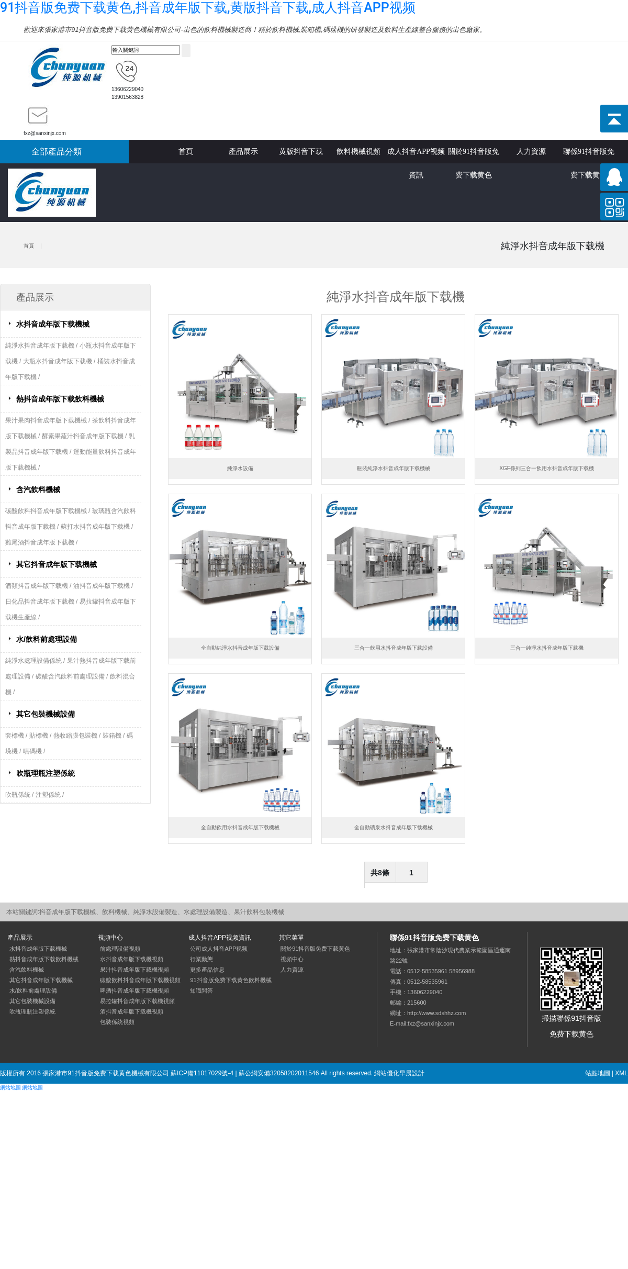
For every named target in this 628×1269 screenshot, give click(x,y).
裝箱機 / (115, 735)
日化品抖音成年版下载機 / (42, 601)
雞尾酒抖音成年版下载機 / (41, 542)
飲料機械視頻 (358, 151)
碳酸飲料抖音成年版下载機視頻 (140, 980)
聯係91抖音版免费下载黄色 (588, 155)
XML (621, 1073)
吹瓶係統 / (20, 794)
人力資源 (531, 151)
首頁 (185, 151)
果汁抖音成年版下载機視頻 (134, 969)
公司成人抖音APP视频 (219, 948)
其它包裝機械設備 (45, 714)
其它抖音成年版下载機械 (56, 564)
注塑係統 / (50, 794)
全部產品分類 (56, 151)
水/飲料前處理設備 (46, 639)
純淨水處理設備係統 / (36, 660)
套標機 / (17, 735)
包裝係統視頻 (117, 1022)
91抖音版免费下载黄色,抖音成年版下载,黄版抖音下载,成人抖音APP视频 (208, 7)
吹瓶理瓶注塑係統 (45, 773)
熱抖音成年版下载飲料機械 (60, 399)
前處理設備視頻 (120, 948)
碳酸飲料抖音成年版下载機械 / (48, 511)
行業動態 (201, 959)
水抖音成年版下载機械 (52, 324)
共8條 (380, 873)
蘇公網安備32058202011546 (279, 1073)
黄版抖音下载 (301, 151)
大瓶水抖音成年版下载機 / (60, 361)
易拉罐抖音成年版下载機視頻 (137, 1001)
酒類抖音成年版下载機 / (39, 585)
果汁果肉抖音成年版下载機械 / (48, 420)
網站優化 (386, 1073)
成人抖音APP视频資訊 (416, 155)
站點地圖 (597, 1073)
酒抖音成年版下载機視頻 (131, 1011)
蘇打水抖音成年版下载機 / (97, 526)
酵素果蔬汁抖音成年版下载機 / (85, 436)
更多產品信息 (207, 969)
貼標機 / (41, 735)
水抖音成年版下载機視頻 (131, 959)
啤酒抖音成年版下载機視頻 (134, 990)
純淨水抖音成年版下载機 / (42, 345)
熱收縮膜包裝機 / (78, 735)
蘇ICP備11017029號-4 (202, 1073)
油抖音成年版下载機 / (103, 585)
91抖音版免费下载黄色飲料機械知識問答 (230, 985)
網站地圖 (10, 1087)
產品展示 (243, 151)
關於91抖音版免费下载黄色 (473, 155)
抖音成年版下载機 (67, 68)
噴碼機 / (34, 751)
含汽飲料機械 (38, 489)
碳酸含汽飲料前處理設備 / (73, 676)
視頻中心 (292, 959)
